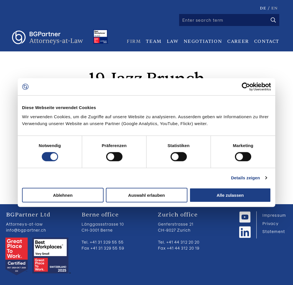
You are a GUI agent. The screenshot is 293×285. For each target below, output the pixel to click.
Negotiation (203, 41)
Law (173, 41)
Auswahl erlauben (146, 194)
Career (238, 41)
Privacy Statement (273, 227)
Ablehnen (62, 194)
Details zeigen (245, 177)
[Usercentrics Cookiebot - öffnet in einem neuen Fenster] (246, 87)
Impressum (274, 215)
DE (263, 8)
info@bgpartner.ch (26, 230)
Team (153, 41)
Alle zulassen (230, 194)
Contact (266, 41)
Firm (134, 41)
